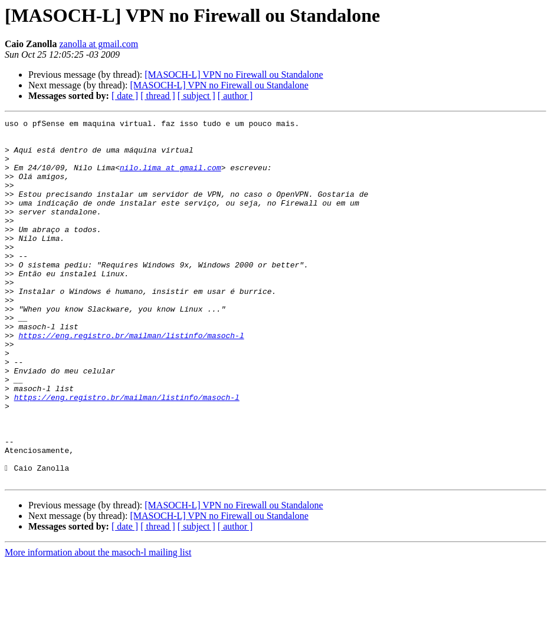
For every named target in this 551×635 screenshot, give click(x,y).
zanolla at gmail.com (98, 44)
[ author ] (235, 96)
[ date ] (124, 96)
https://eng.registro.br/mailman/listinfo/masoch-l (131, 379)
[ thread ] (157, 96)
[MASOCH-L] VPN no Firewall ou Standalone (234, 75)
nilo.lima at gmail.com (170, 178)
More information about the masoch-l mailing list (98, 625)
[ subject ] (196, 96)
